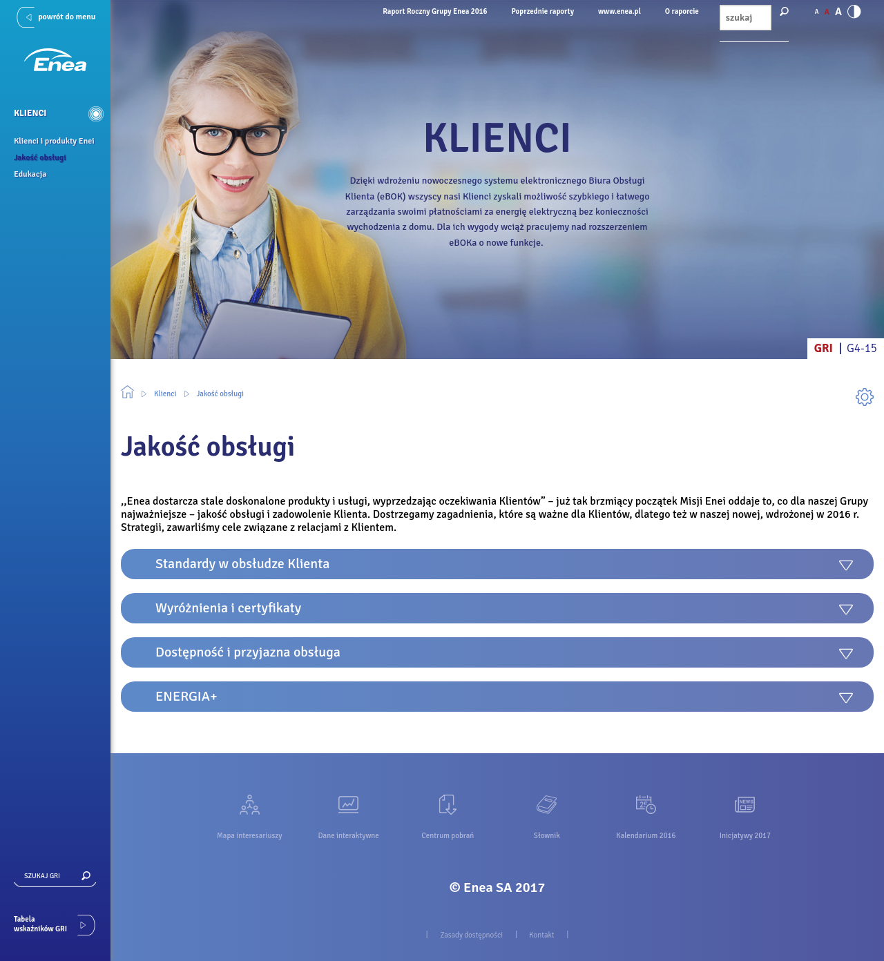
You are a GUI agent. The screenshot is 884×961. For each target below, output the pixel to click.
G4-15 (862, 348)
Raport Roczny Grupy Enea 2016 (435, 11)
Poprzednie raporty (543, 11)
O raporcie (682, 11)
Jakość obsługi (220, 393)
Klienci (165, 393)
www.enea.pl (619, 11)
